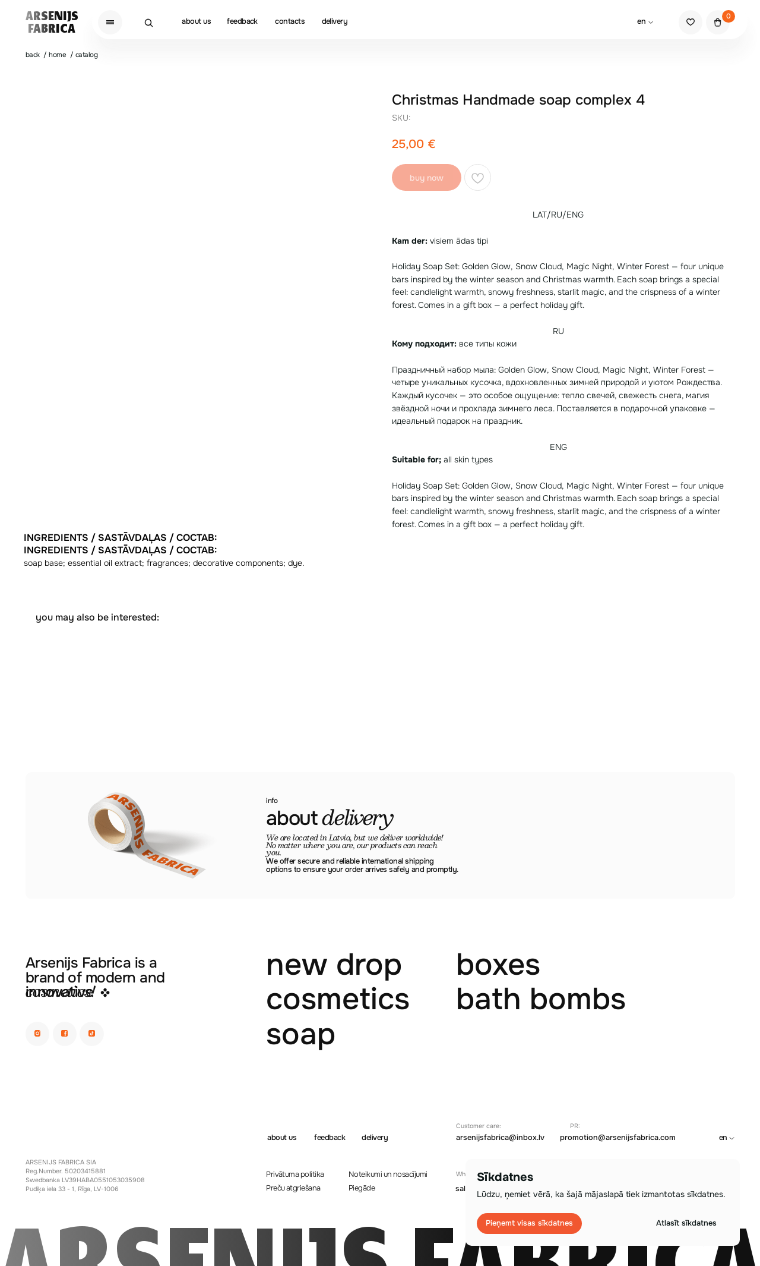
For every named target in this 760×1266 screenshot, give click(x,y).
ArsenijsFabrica (52, 23)
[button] (110, 22)
